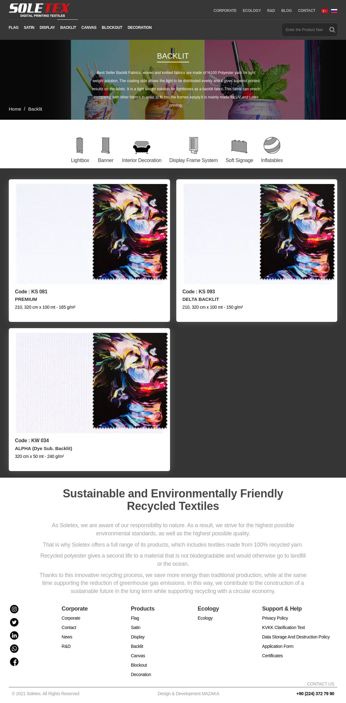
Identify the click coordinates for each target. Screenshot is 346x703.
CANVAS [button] (88, 27)
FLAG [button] (13, 27)
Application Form (277, 641)
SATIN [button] (29, 27)
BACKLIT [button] (68, 27)
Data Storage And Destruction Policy (296, 632)
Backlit (137, 641)
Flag (135, 613)
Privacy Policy (275, 613)
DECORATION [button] (140, 27)
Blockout (139, 660)
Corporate (71, 613)
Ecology (205, 613)
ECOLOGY (252, 10)
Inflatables (272, 160)
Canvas (138, 650)
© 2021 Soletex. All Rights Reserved (47, 688)
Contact (69, 622)
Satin (135, 622)
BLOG (286, 10)
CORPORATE (225, 10)
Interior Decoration (142, 160)
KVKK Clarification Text (283, 622)
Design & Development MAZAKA (188, 688)
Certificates (272, 650)
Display (138, 632)
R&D (271, 10)
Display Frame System (193, 160)
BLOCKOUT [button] (112, 27)
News (67, 632)
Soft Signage (239, 160)
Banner (105, 160)
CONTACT (307, 10)
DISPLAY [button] (47, 27)
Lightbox (80, 160)
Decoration (141, 669)
